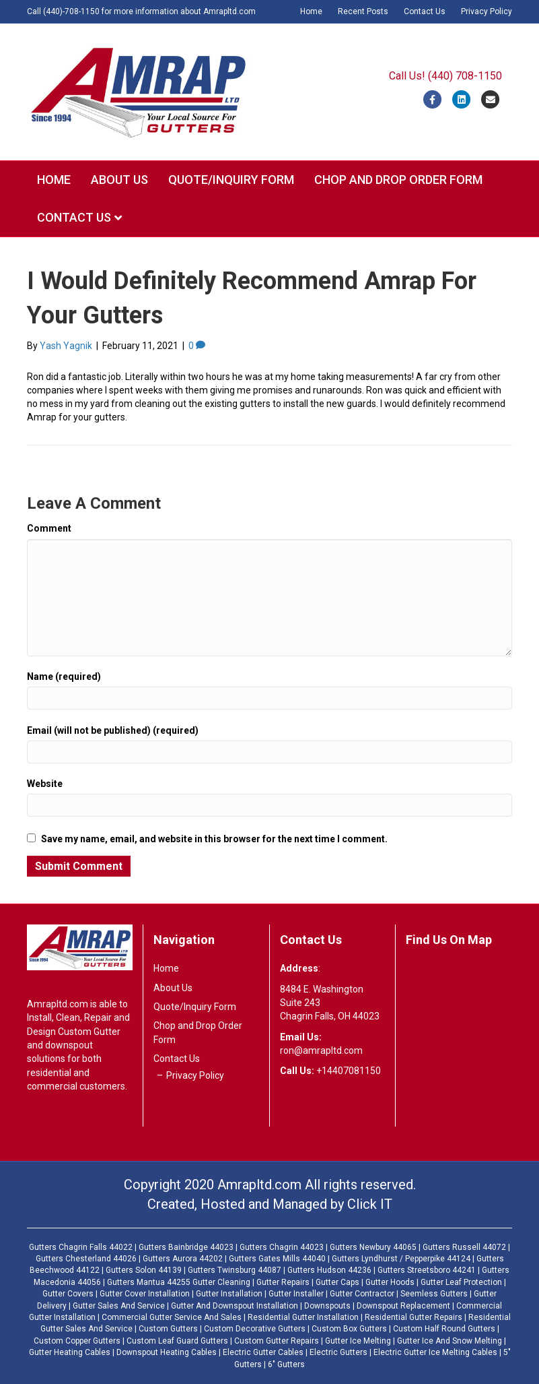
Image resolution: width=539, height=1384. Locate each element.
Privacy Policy (486, 11)
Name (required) (64, 676)
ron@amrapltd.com (321, 1050)
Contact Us (424, 11)
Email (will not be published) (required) (113, 730)
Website (45, 783)
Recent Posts (363, 11)
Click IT (369, 1204)
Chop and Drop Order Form (398, 179)
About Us (119, 179)
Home (311, 11)
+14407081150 (348, 1070)
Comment (49, 528)
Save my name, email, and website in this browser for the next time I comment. (214, 838)
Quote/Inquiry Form (231, 179)
